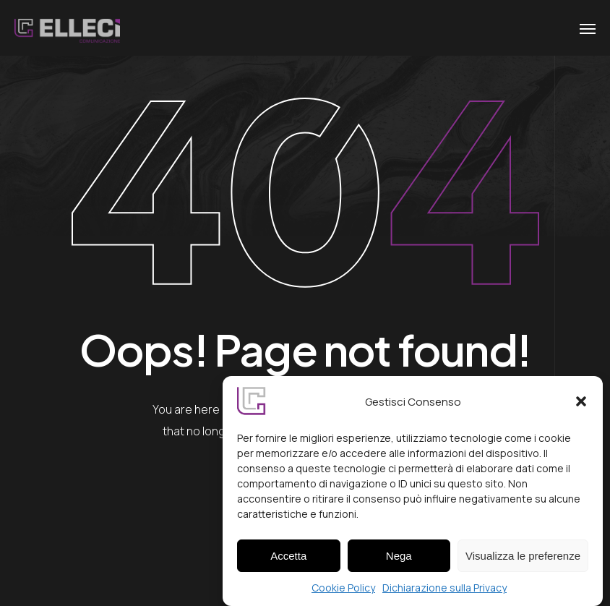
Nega (399, 559)
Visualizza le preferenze (522, 559)
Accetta (288, 559)
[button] (581, 405)
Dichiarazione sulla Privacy (444, 592)
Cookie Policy (343, 592)
